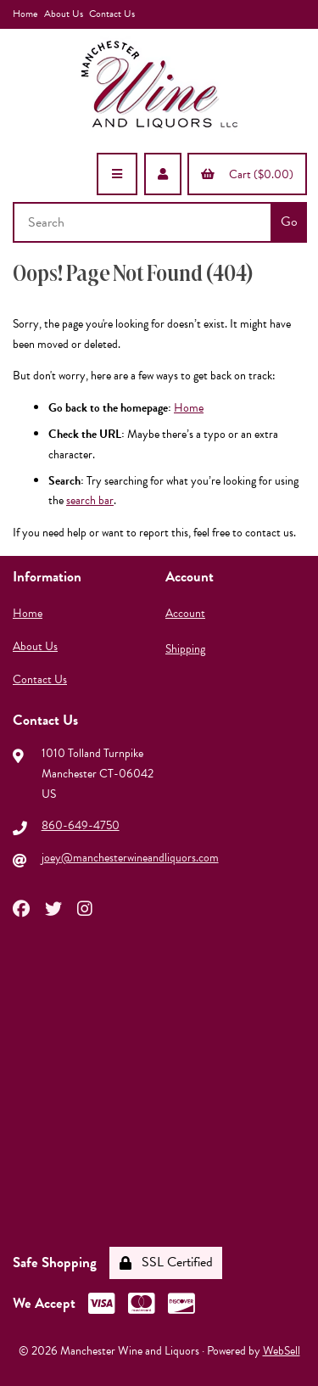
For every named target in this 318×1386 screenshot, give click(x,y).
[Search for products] (144, 222)
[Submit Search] (289, 222)
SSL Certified (166, 1262)
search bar (90, 500)
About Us (63, 13)
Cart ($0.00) (247, 174)
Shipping (185, 649)
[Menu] (117, 174)
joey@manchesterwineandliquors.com (130, 858)
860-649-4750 (81, 825)
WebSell (281, 1351)
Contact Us (112, 13)
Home (25, 13)
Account (185, 613)
